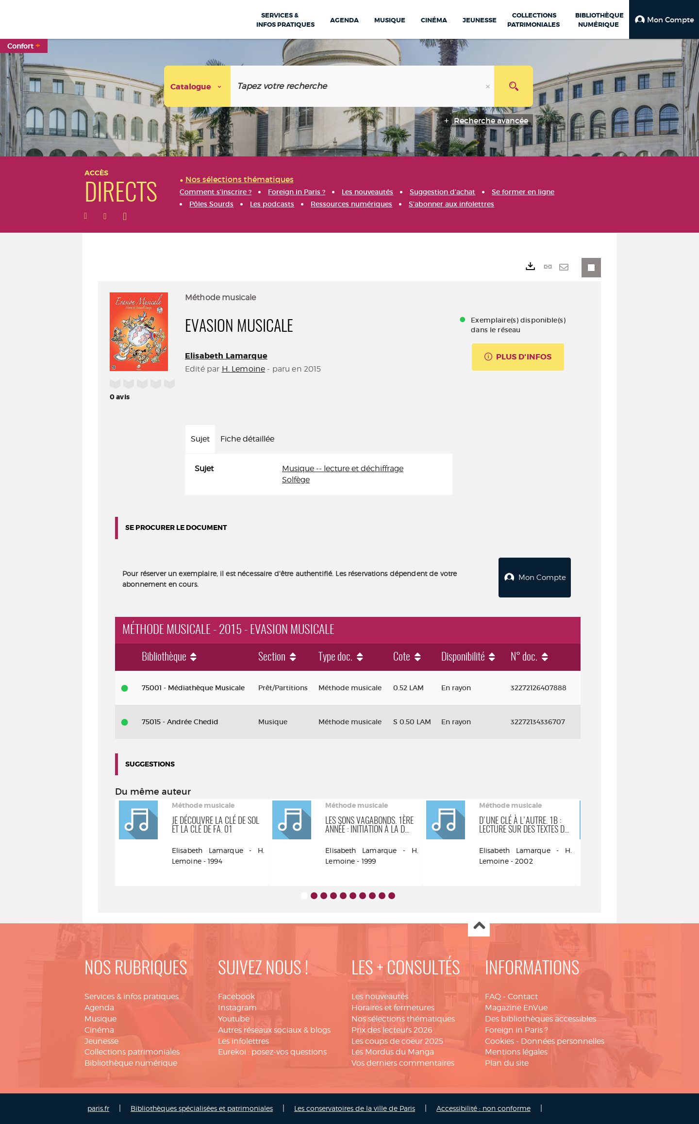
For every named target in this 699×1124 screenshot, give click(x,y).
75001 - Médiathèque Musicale (193, 687)
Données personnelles (562, 1041)
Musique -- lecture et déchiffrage (342, 468)
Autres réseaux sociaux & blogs (274, 1030)
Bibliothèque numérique (130, 1063)
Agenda (99, 1007)
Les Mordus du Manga (392, 1051)
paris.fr (98, 1108)
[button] (664, 19)
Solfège (296, 479)
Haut (479, 926)
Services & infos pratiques (131, 996)
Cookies (499, 1041)
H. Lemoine (244, 369)
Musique (100, 1018)
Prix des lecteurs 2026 (392, 1030)
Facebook (236, 996)
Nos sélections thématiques (403, 1018)
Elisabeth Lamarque (226, 356)
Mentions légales (516, 1051)
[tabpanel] (319, 474)
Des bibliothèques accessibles (540, 1018)
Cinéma (99, 1030)
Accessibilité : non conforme (483, 1108)
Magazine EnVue (516, 1007)
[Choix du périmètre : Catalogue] (197, 86)
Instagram (237, 1007)
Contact (523, 996)
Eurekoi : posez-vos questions (272, 1051)
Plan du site (507, 1063)
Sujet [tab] (200, 438)
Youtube (234, 1018)
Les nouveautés (379, 996)
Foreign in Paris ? (516, 1030)
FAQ (493, 996)
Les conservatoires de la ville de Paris (354, 1108)
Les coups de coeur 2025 (397, 1041)
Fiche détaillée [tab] (247, 438)
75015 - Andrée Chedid (180, 721)
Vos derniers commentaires (402, 1063)
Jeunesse (101, 1041)
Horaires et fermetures (392, 1007)
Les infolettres (243, 1041)
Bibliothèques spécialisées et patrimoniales (202, 1108)
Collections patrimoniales (132, 1051)
